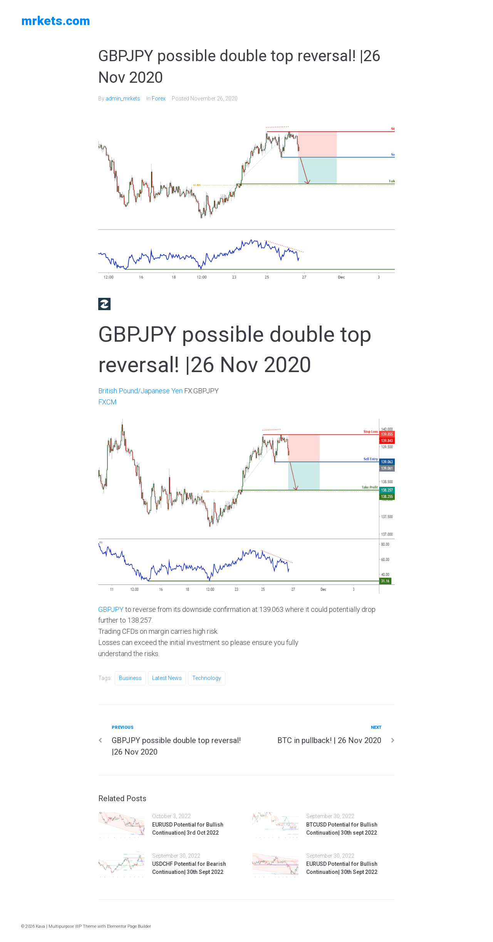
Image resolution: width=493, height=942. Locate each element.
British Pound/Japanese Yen (140, 391)
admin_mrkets (123, 98)
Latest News (167, 678)
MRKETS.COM (55, 20)
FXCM (107, 402)
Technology (206, 678)
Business (130, 678)
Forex (159, 98)
